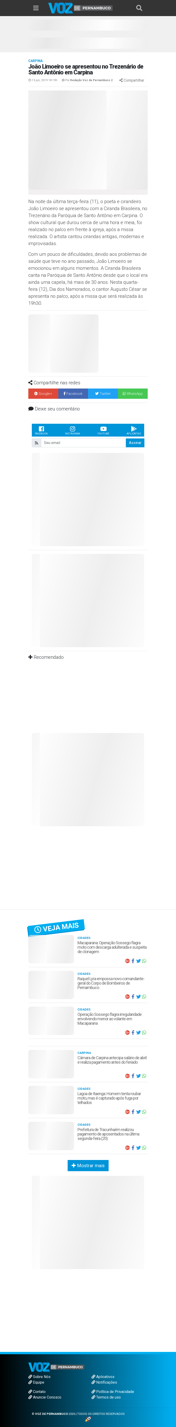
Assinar (135, 443)
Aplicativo (134, 430)
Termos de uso (106, 1397)
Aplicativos (103, 1377)
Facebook (41, 430)
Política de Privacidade (113, 1391)
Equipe (36, 1382)
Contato (37, 1391)
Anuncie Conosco (44, 1397)
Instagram (72, 430)
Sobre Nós (39, 1377)
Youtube (103, 430)
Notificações (104, 1382)
